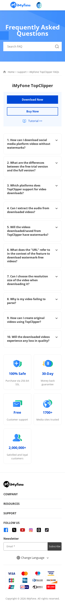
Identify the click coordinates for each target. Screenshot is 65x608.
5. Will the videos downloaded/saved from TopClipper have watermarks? (32, 231)
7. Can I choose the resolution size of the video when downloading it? (32, 280)
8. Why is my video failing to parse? (32, 301)
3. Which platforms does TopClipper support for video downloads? (32, 189)
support (22, 72)
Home (11, 72)
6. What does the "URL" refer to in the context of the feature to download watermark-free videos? (32, 255)
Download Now (32, 99)
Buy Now (32, 111)
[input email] (25, 546)
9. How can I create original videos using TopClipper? (32, 320)
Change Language (33, 558)
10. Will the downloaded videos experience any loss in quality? (32, 339)
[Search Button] (57, 46)
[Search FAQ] (32, 46)
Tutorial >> (35, 121)
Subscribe (54, 546)
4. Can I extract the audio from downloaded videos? (32, 210)
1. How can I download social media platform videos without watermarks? (32, 144)
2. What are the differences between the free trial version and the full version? (32, 166)
